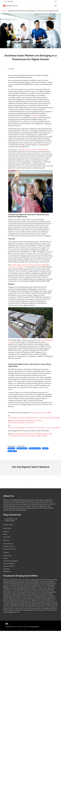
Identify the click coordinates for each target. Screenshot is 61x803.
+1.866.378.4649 (9, 521)
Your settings (7, 1)
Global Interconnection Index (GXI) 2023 (34, 150)
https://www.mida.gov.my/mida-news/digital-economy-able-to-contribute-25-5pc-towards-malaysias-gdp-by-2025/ (30, 435)
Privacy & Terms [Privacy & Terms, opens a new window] (34, 626)
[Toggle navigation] (55, 5)
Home (3, 11)
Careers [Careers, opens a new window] (5, 558)
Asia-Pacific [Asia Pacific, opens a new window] (6, 537)
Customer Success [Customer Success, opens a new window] (8, 546)
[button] (56, 1)
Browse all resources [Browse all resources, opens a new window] (9, 549)
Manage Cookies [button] (8, 524)
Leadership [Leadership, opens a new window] (6, 569)
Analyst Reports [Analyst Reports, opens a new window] (8, 543)
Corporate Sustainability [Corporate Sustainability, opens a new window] (10, 561)
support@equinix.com (10, 519)
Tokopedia (35, 115)
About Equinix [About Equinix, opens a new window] (7, 555)
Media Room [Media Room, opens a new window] (7, 571)
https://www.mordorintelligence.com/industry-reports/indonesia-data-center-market (25, 422)
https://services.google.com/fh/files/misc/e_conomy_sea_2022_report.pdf (34, 418)
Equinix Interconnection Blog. (41, 413)
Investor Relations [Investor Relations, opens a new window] (8, 566)
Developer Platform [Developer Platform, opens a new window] (9, 563)
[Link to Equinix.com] (10, 6)
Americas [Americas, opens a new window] (6, 531)
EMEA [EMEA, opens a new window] (5, 534)
